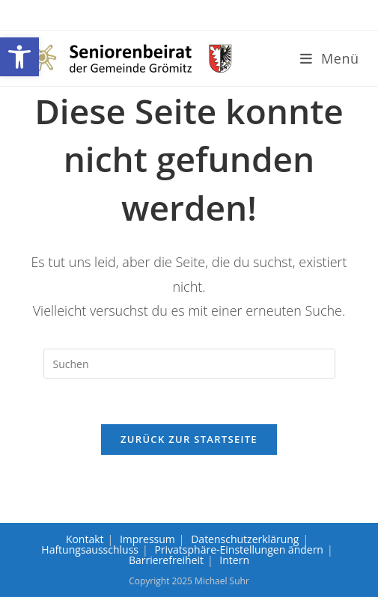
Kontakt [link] (85, 539)
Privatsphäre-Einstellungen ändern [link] (238, 549)
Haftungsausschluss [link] (89, 549)
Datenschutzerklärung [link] (245, 539)
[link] (19, 56)
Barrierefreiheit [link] (166, 560)
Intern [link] (234, 560)
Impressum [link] (147, 539)
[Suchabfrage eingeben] (189, 364)
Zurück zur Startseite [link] (189, 439)
